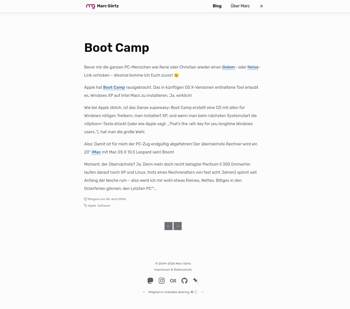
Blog (217, 6)
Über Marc (240, 6)
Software (104, 205)
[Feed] (261, 6)
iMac (96, 152)
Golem (228, 67)
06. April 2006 (116, 199)
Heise (253, 67)
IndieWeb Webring (177, 290)
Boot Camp (116, 47)
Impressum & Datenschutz (173, 269)
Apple (92, 205)
